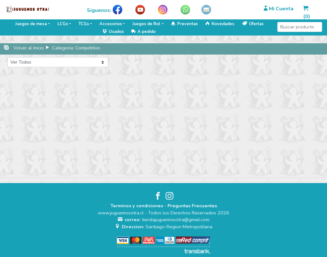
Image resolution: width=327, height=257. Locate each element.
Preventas (184, 24)
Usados (113, 32)
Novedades (219, 24)
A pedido (143, 32)
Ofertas (253, 24)
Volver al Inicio (28, 48)
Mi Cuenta (278, 8)
